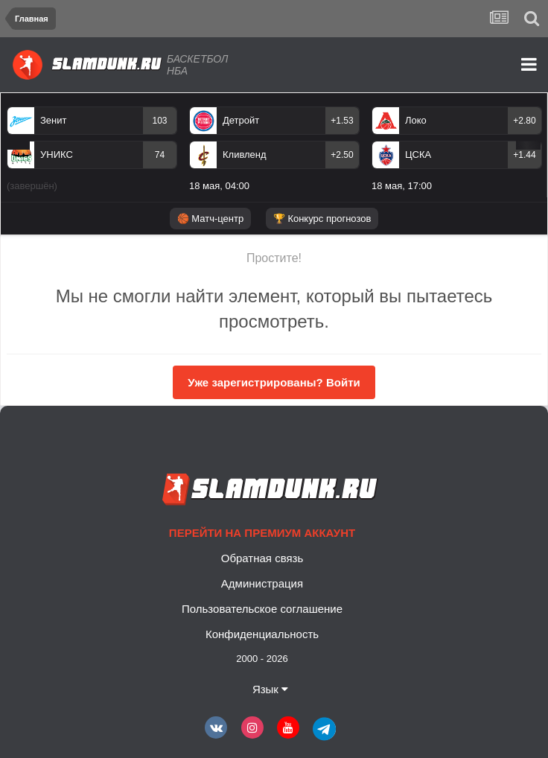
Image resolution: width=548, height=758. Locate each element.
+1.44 (524, 155)
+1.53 (342, 120)
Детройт (241, 120)
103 (159, 120)
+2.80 (524, 120)
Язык (270, 689)
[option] (92, 152)
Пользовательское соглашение (262, 608)
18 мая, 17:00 (402, 185)
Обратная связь (262, 558)
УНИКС (56, 154)
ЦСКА (418, 154)
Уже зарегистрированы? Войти (274, 382)
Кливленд (245, 154)
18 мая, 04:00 (219, 185)
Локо (416, 120)
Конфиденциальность (262, 634)
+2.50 (342, 155)
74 (160, 155)
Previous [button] (18, 145)
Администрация (262, 583)
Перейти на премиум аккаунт (262, 532)
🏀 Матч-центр (210, 218)
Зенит (53, 120)
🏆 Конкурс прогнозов (322, 218)
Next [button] (528, 145)
